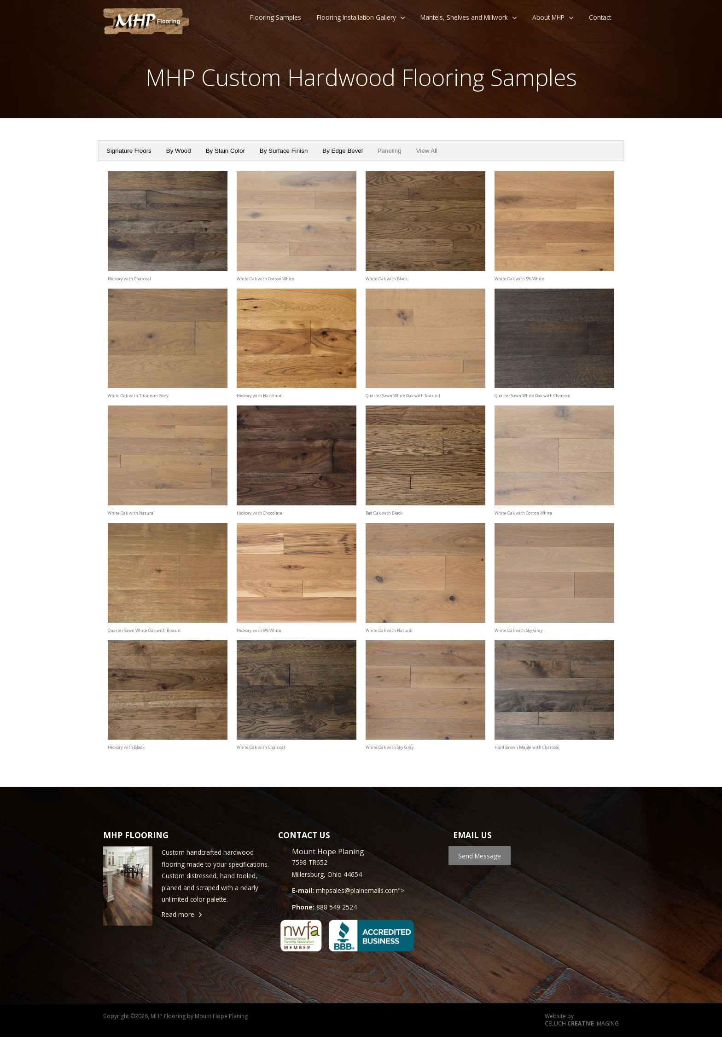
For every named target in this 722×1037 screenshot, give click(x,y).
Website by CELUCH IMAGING (582, 1020)
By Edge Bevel (342, 150)
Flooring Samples (275, 17)
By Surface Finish (284, 150)
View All (426, 150)
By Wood (178, 150)
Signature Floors (128, 150)
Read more (178, 914)
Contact (600, 17)
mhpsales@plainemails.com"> (348, 890)
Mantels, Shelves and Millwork (464, 17)
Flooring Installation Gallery (356, 17)
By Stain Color (225, 150)
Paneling (390, 150)
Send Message (479, 856)
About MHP (548, 17)
